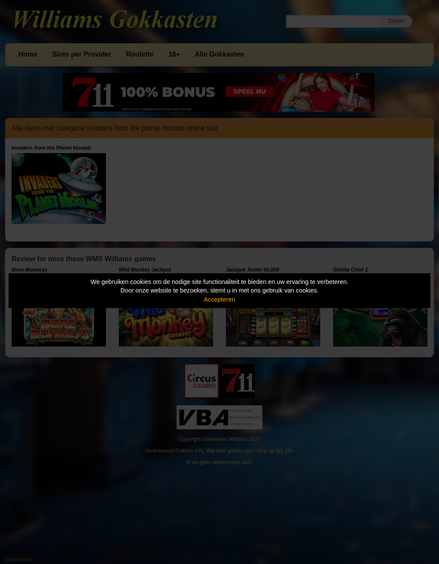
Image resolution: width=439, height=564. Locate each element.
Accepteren (219, 299)
